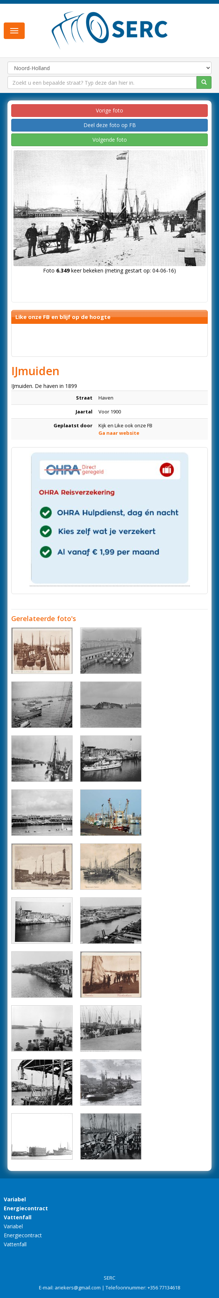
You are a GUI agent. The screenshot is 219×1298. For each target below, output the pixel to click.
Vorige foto (109, 110)
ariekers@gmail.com (78, 1287)
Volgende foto (109, 139)
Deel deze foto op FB (109, 125)
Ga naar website (118, 433)
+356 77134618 (163, 1287)
